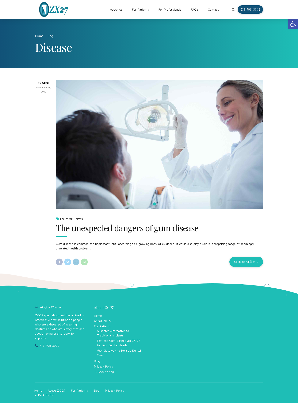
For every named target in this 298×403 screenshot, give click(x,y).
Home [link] (39, 36)
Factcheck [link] (66, 218)
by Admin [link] (43, 83)
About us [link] (116, 9)
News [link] (79, 218)
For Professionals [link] (169, 9)
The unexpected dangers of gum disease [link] (127, 227)
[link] (293, 24)
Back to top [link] (106, 371)
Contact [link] (213, 9)
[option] (159, 144)
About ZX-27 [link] (103, 321)
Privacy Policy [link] (103, 366)
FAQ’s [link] (194, 9)
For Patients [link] (140, 9)
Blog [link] (97, 361)
